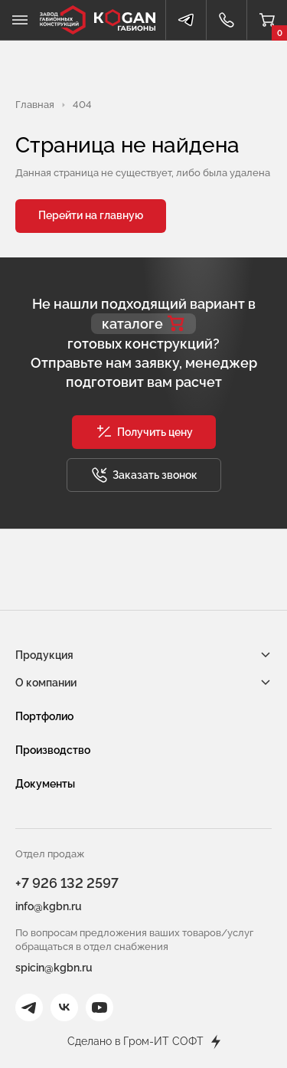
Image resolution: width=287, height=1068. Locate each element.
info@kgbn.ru (48, 906)
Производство (52, 750)
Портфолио (44, 716)
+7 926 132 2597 (67, 883)
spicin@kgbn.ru (54, 968)
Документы (45, 784)
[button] (144, 432)
